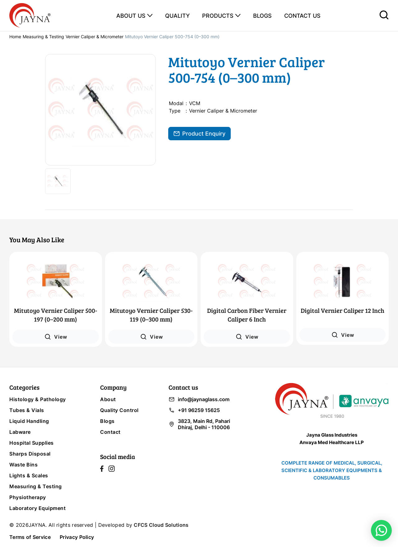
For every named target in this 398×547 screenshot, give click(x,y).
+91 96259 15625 (194, 410)
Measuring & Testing (43, 36)
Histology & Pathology (37, 399)
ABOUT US (131, 15)
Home (15, 36)
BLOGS (262, 15)
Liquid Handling (29, 421)
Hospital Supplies (31, 443)
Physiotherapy (27, 497)
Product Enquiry (199, 133)
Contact (110, 432)
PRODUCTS (218, 15)
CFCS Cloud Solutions (161, 525)
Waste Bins (23, 464)
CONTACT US (302, 15)
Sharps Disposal (30, 454)
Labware (20, 432)
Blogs (107, 421)
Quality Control (119, 410)
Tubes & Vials (26, 410)
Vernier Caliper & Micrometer (94, 36)
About (108, 399)
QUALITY (177, 15)
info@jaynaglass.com (199, 399)
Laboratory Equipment (37, 508)
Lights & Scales (28, 475)
